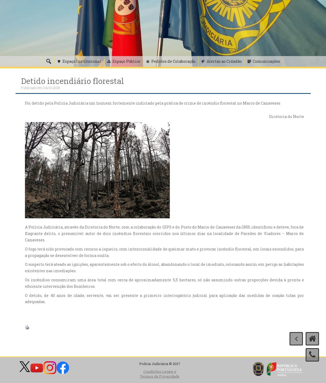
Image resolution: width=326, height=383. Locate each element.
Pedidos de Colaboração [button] (173, 61)
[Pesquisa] (48, 61)
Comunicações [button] (266, 61)
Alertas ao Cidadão (224, 61)
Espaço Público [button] (126, 61)
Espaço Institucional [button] (82, 61)
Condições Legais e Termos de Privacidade (160, 374)
